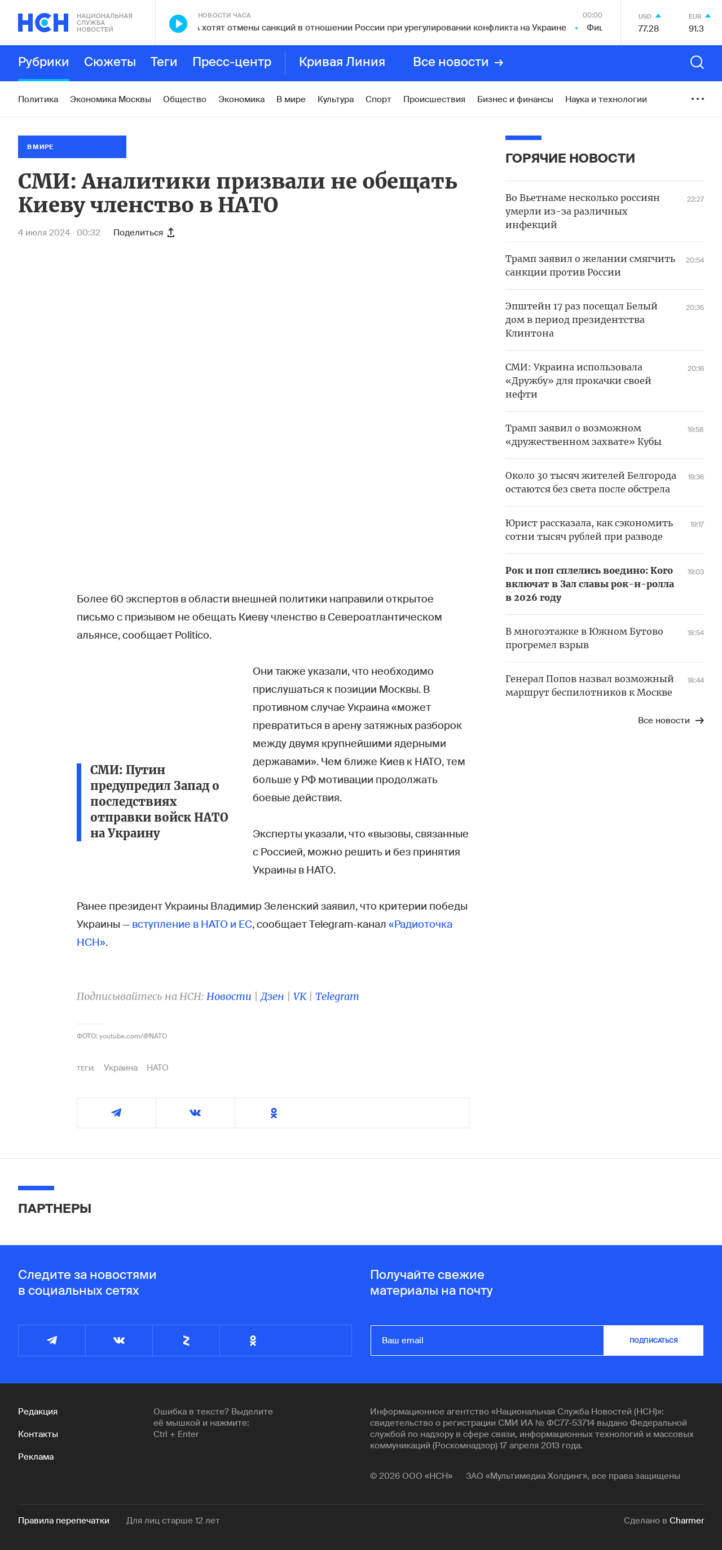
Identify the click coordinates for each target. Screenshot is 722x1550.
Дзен (272, 996)
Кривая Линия (342, 62)
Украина (121, 1067)
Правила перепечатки (63, 1520)
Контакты (38, 1434)
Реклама (36, 1456)
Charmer (687, 1520)
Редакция (38, 1411)
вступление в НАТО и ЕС (192, 924)
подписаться (653, 1340)
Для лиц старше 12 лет (173, 1520)
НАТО (158, 1067)
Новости (229, 996)
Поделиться (143, 232)
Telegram (337, 996)
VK (299, 996)
